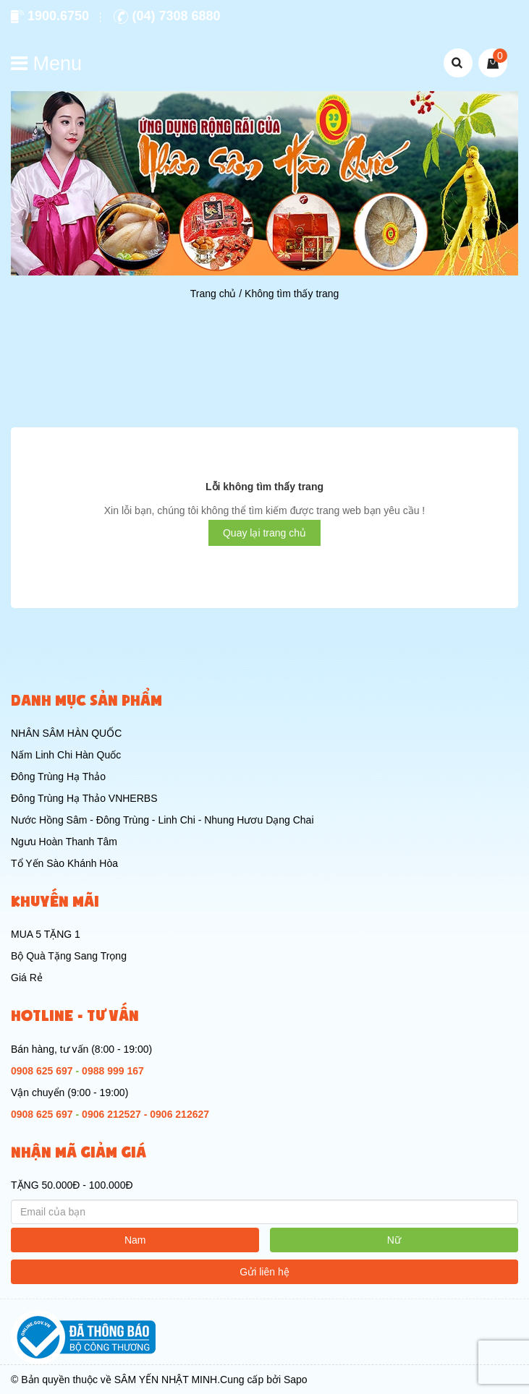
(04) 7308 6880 (167, 16)
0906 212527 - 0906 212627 (145, 1114)
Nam (135, 1240)
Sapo (296, 1379)
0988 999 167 (113, 1071)
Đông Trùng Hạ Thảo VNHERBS (84, 798)
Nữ (394, 1240)
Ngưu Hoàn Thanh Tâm (64, 841)
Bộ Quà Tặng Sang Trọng (69, 956)
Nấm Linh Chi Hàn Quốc (66, 755)
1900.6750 (50, 16)
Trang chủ (213, 293)
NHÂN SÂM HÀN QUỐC (66, 733)
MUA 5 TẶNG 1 (45, 934)
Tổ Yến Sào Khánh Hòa (64, 863)
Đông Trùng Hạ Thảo (58, 776)
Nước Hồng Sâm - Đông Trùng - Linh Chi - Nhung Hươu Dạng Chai (162, 820)
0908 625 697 (42, 1071)
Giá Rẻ (27, 977)
